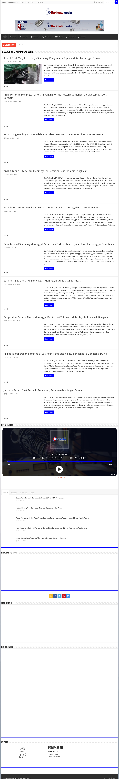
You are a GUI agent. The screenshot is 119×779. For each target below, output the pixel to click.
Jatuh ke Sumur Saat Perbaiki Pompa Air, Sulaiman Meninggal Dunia (43, 390)
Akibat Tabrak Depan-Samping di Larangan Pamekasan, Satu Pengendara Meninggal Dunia (55, 353)
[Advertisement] (59, 623)
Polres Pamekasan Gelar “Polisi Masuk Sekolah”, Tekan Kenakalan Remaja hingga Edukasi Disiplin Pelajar (52, 518)
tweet (6, 86)
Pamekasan (24, 37)
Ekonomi (35, 37)
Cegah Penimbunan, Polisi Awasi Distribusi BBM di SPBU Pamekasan (40, 498)
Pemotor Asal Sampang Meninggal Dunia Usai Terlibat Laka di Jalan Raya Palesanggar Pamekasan (59, 244)
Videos (81, 37)
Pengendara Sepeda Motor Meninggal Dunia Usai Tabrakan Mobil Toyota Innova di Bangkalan (57, 317)
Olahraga (46, 37)
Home (5, 36)
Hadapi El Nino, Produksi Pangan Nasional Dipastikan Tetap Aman (39, 508)
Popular (14, 493)
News (13, 37)
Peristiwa (70, 37)
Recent (5, 493)
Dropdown (23, 2)
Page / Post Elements (38, 2)
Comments (23, 493)
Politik (58, 37)
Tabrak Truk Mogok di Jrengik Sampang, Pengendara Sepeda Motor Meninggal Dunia (52, 58)
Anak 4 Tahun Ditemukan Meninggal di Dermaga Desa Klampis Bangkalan (45, 171)
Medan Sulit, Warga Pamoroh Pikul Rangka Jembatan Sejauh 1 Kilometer (41, 538)
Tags (32, 493)
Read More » (49, 80)
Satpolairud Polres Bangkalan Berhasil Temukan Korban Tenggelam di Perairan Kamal (52, 207)
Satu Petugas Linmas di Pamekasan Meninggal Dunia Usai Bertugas (42, 280)
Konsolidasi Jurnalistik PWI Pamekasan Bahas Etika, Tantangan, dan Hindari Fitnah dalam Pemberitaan (51, 528)
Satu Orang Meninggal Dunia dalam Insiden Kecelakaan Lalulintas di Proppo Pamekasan (54, 134)
